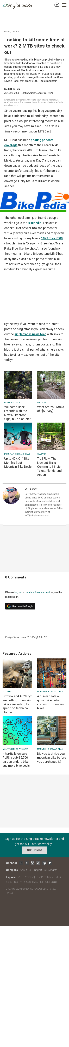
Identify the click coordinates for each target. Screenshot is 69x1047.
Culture (15, 31)
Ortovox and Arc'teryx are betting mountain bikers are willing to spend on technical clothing (17, 704)
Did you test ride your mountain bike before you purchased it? (51, 757)
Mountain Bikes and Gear (17, 454)
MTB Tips (41, 402)
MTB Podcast (26, 877)
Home (7, 31)
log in (17, 592)
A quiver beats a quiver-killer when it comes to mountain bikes (50, 702)
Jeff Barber (14, 89)
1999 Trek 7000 (52, 238)
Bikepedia (34, 223)
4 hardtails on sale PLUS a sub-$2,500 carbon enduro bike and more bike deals (16, 759)
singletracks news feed (30, 334)
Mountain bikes (12, 402)
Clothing (7, 692)
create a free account (37, 592)
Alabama (41, 454)
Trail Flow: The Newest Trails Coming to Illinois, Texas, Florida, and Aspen (49, 466)
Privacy (9, 892)
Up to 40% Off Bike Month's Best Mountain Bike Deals (18, 462)
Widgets (52, 870)
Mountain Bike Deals (45, 881)
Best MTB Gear (23, 881)
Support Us (39, 870)
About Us (25, 870)
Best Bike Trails (44, 877)
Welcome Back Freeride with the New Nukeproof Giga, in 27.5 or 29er (17, 413)
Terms (51, 888)
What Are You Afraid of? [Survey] (50, 409)
